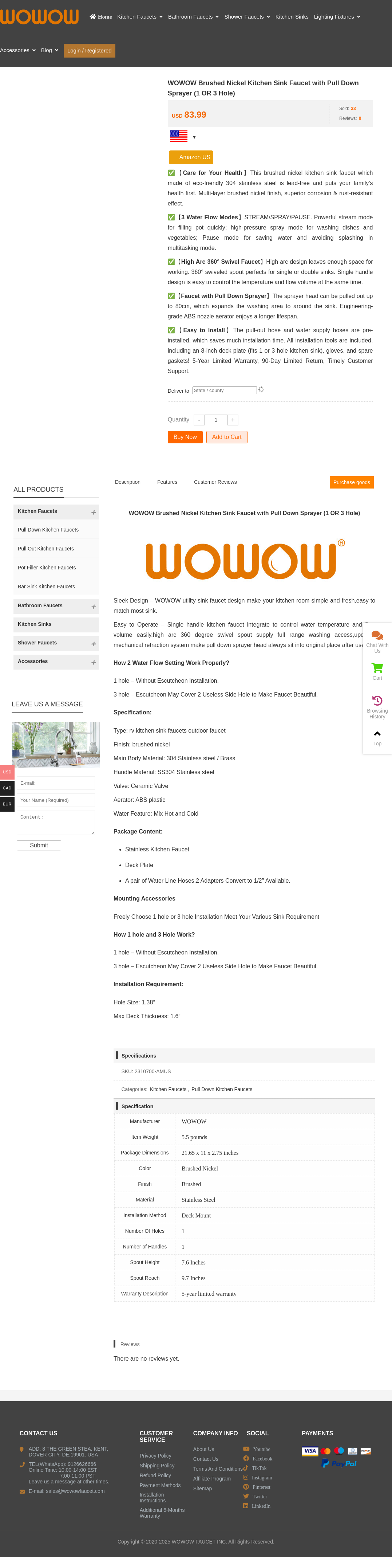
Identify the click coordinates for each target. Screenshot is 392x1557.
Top (377, 737)
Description (127, 482)
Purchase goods (351, 482)
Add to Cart (227, 437)
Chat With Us (377, 642)
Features (167, 482)
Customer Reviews (215, 482)
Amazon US (191, 157)
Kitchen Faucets (168, 1089)
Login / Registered (89, 50)
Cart (377, 672)
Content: (56, 824)
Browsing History (377, 707)
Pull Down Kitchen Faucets (221, 1089)
